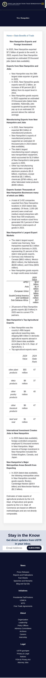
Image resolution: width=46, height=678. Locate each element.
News (23, 565)
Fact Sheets (23, 578)
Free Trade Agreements (23, 606)
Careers (23, 635)
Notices (23, 657)
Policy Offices (23, 626)
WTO (23, 603)
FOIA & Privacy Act (23, 660)
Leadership (23, 623)
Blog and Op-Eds (23, 584)
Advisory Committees (23, 629)
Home (9, 36)
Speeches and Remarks (23, 581)
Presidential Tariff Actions (23, 597)
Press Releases (23, 572)
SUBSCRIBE (34, 548)
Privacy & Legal (23, 654)
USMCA (23, 600)
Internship (23, 637)
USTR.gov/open (23, 651)
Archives (23, 632)
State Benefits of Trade (24, 36)
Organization (23, 620)
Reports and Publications (23, 575)
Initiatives (23, 591)
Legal (23, 644)
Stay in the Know (24, 535)
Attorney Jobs (23, 663)
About (23, 613)
